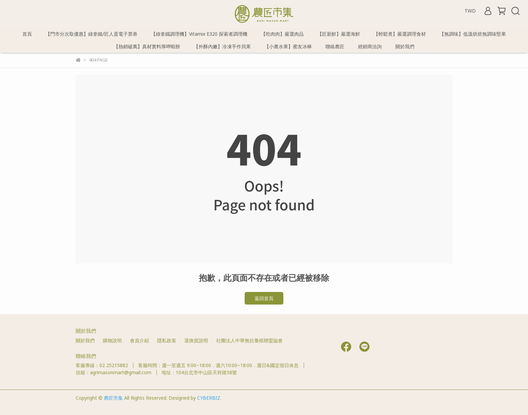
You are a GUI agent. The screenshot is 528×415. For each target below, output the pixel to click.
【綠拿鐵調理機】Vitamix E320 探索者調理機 (199, 34)
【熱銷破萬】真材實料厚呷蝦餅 (147, 46)
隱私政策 (166, 340)
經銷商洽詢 (370, 46)
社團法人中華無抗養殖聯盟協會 (249, 340)
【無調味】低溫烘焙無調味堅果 (472, 34)
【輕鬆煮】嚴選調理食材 (400, 34)
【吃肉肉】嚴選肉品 (282, 34)
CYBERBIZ (208, 398)
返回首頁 (264, 298)
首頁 (27, 34)
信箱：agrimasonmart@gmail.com (113, 372)
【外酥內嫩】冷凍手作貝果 (222, 46)
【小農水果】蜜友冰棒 (288, 46)
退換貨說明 (196, 340)
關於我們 (404, 46)
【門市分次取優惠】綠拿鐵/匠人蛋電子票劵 (91, 34)
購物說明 (112, 340)
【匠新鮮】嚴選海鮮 (338, 34)
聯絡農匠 (334, 46)
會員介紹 (139, 340)
